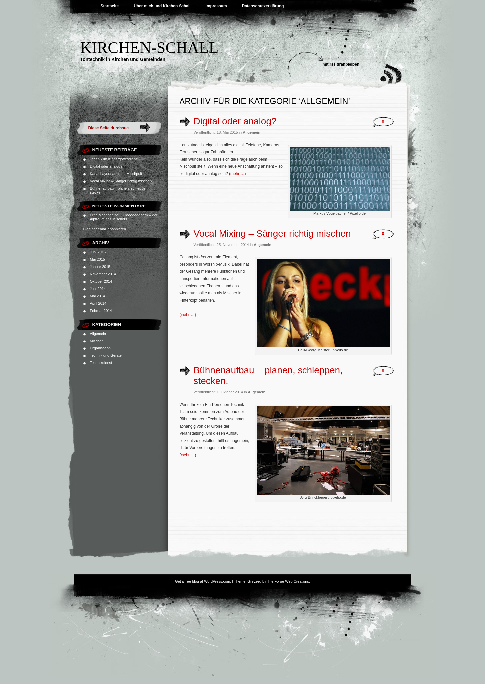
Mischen (97, 341)
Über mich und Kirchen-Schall (162, 6)
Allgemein (98, 334)
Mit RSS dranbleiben (341, 64)
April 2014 (98, 303)
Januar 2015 (100, 267)
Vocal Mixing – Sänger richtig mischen (121, 181)
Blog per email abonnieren (104, 229)
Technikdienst (101, 363)
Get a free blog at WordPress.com (202, 581)
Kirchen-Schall (149, 47)
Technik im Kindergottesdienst (114, 159)
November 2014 (103, 274)
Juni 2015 (98, 252)
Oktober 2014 (101, 281)
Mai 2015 (97, 259)
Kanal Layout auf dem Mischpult (116, 174)
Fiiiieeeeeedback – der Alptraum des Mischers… (124, 217)
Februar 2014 (101, 311)
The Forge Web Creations (288, 581)
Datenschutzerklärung (263, 6)
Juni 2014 (98, 289)
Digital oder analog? (106, 166)
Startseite (110, 6)
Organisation (100, 348)
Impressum (216, 6)
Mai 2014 (97, 296)
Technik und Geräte (106, 355)
